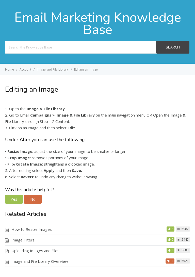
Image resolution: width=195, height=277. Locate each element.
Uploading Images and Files (35, 250)
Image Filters (23, 239)
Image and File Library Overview (39, 261)
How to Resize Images (31, 229)
